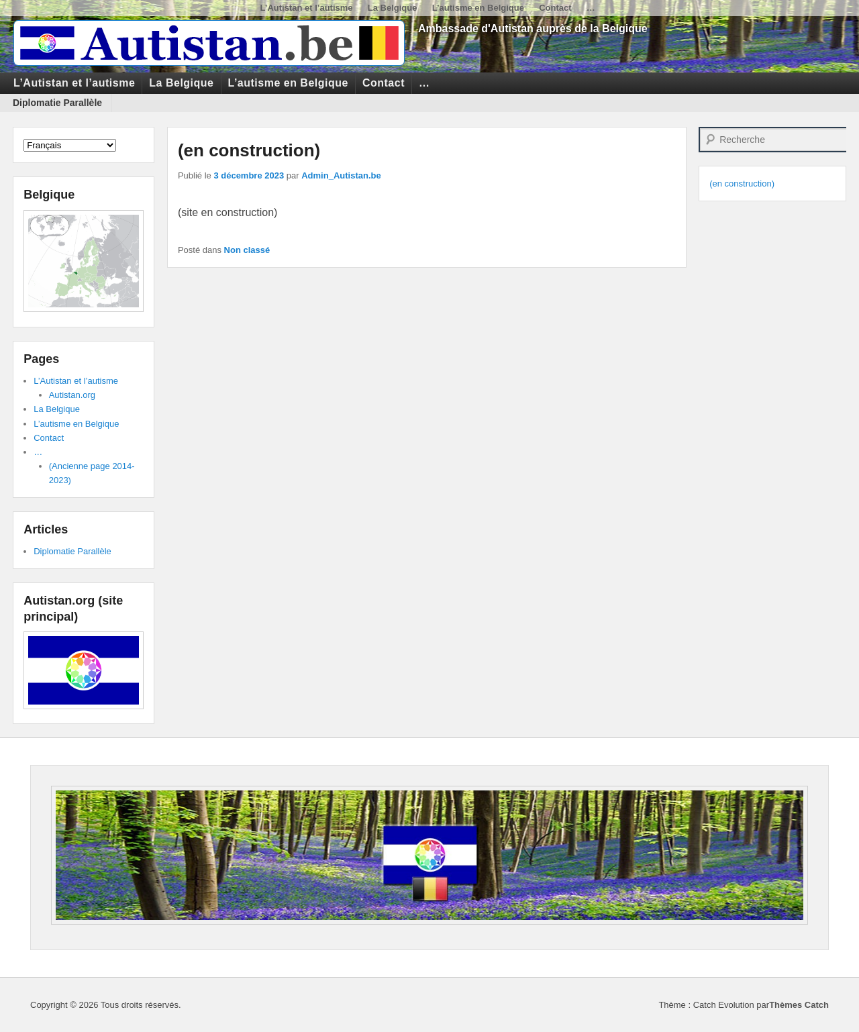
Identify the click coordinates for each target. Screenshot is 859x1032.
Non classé (247, 250)
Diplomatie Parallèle (57, 102)
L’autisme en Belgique (478, 8)
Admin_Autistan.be (341, 175)
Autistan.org (72, 395)
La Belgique (392, 8)
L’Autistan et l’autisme (306, 8)
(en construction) (249, 150)
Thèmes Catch (799, 1005)
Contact (555, 8)
